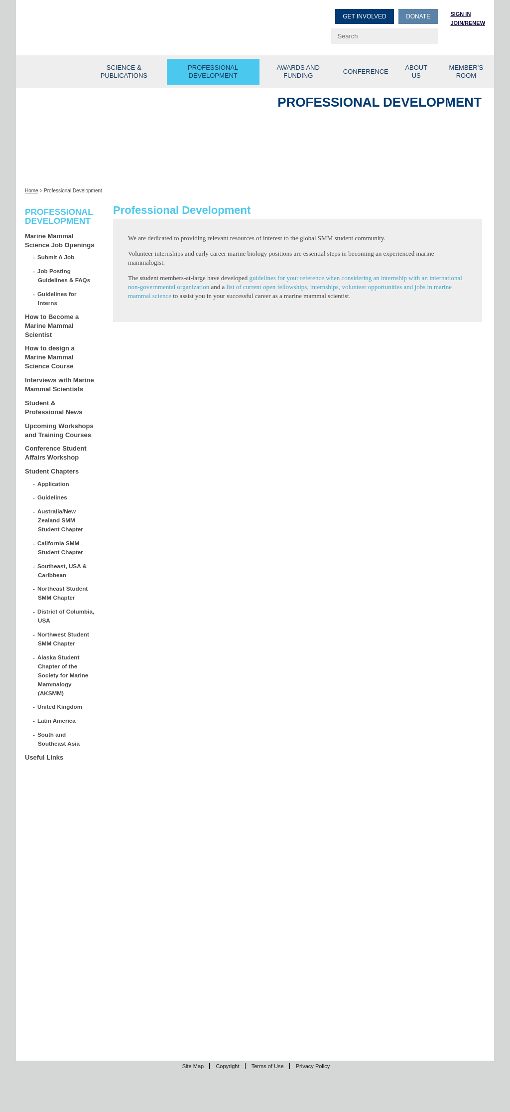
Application (53, 483)
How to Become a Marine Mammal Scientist (52, 325)
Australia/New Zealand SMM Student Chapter (60, 520)
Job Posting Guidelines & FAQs (64, 275)
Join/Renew (467, 23)
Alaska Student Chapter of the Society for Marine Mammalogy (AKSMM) (63, 675)
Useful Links (44, 757)
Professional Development (213, 71)
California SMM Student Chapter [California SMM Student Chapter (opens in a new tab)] (60, 547)
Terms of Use (268, 1066)
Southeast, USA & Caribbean (62, 570)
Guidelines (52, 497)
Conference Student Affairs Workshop (56, 453)
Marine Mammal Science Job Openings (59, 240)
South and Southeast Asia (59, 739)
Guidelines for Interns (57, 298)
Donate (418, 16)
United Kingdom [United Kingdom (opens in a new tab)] (60, 706)
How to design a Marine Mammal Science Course (50, 357)
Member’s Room (466, 71)
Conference (365, 71)
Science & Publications (124, 71)
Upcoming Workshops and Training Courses (59, 430)
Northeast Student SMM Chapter (63, 593)
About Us (416, 71)
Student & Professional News (54, 407)
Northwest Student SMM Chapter (63, 638)
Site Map (193, 1066)
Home (31, 190)
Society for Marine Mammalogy (141, 23)
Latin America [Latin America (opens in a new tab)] (57, 720)
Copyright (227, 1066)
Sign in (460, 14)
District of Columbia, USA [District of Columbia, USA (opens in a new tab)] (66, 616)
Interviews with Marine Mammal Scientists (59, 384)
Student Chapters (52, 471)
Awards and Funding (298, 71)
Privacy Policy (313, 1066)
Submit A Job (56, 257)
